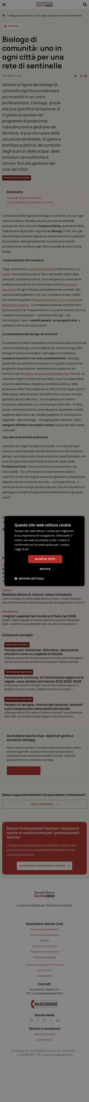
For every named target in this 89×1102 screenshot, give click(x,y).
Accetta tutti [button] (45, 559)
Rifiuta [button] (45, 569)
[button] (29, 578)
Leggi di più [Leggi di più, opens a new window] (21, 549)
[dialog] (44, 551)
